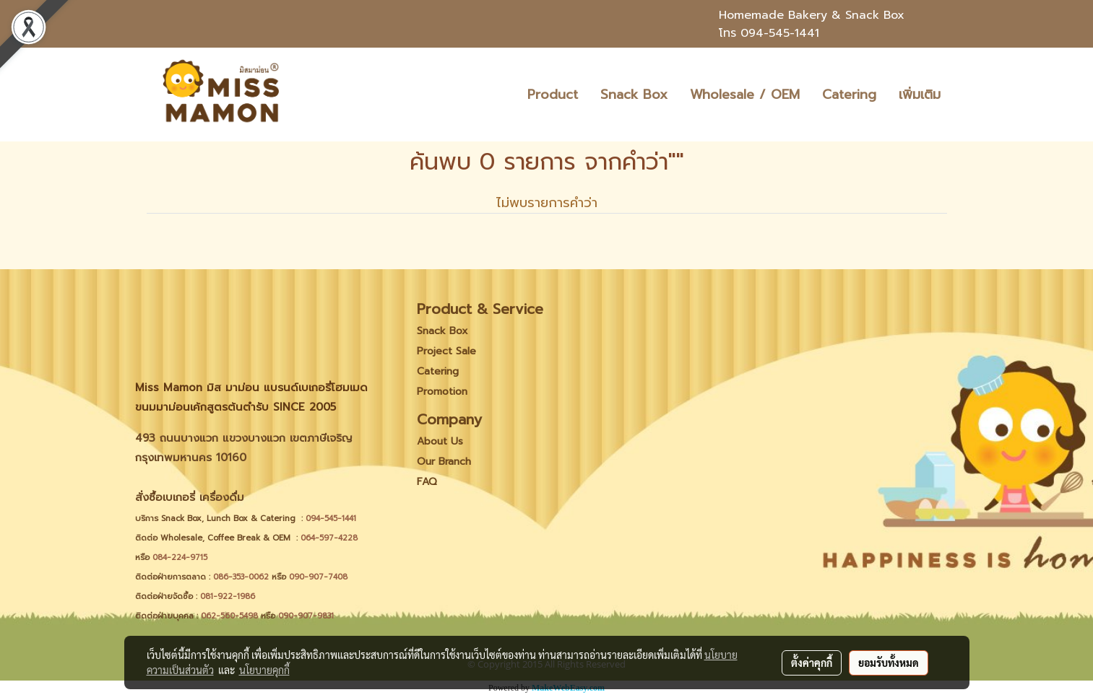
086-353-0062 (241, 577)
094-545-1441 (779, 33)
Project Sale (446, 351)
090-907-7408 (319, 577)
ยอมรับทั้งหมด (888, 662)
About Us (440, 441)
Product (552, 94)
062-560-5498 (229, 616)
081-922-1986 (227, 596)
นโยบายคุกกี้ (264, 669)
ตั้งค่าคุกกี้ (811, 662)
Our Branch (444, 461)
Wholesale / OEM (745, 94)
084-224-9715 (179, 557)
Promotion (442, 391)
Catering (849, 94)
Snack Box (634, 94)
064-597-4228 (329, 538)
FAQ (427, 481)
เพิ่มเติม (920, 94)
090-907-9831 (306, 616)
